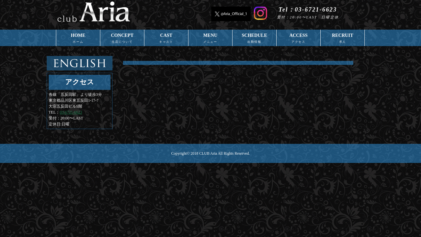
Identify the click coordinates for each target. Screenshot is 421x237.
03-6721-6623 (71, 112)
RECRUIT (342, 39)
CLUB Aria (208, 153)
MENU (210, 39)
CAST (166, 39)
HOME (78, 39)
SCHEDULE (254, 39)
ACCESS (298, 39)
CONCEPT (122, 39)
